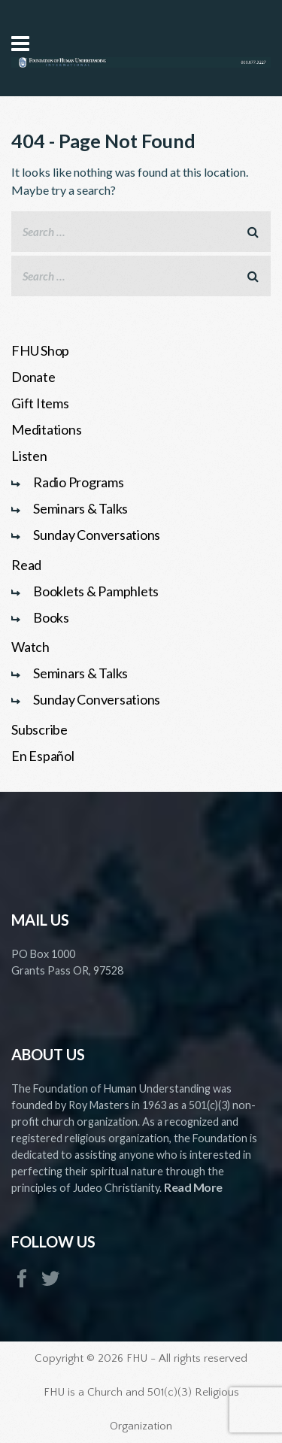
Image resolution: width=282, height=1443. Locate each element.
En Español (42, 755)
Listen (29, 455)
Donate (33, 376)
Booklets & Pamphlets (96, 591)
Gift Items (40, 403)
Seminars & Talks (80, 508)
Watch (30, 646)
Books (51, 617)
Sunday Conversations (96, 534)
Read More (193, 1187)
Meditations (46, 429)
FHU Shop (40, 350)
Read (26, 564)
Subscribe (39, 729)
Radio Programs (78, 482)
